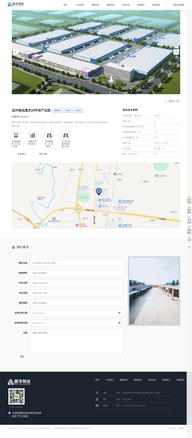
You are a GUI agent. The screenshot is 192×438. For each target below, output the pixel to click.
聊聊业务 (96, 5)
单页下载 (44, 154)
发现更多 (156, 5)
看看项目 (111, 5)
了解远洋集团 (178, 5)
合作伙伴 (126, 5)
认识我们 (80, 5)
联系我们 (21, 154)
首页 (65, 5)
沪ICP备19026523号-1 (83, 435)
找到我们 (141, 5)
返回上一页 (169, 101)
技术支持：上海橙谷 (176, 435)
